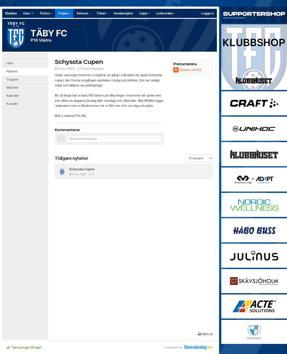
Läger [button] (144, 13)
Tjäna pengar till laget (24, 347)
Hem (10, 63)
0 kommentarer (90, 69)
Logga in (207, 13)
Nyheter (12, 71)
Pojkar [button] (64, 13)
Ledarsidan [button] (165, 13)
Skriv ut (205, 334)
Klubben (11, 13)
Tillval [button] (102, 13)
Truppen (12, 79)
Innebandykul (123, 13)
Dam (28, 13)
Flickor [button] (46, 13)
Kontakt (12, 104)
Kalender (13, 96)
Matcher (12, 88)
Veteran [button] (83, 13)
